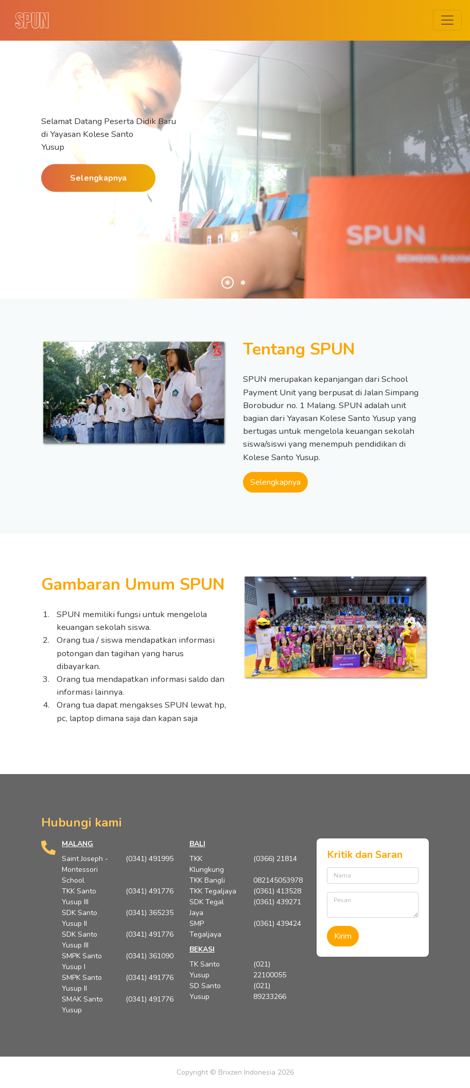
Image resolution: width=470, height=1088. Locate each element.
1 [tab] (227, 283)
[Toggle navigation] (447, 20)
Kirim (343, 936)
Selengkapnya (98, 177)
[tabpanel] (235, 185)
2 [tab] (243, 283)
